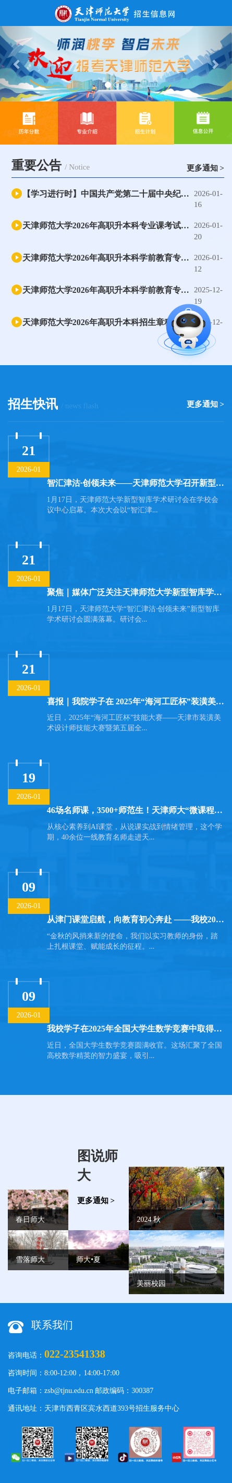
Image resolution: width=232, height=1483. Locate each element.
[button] (17, 63)
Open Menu (219, 13)
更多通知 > (205, 168)
